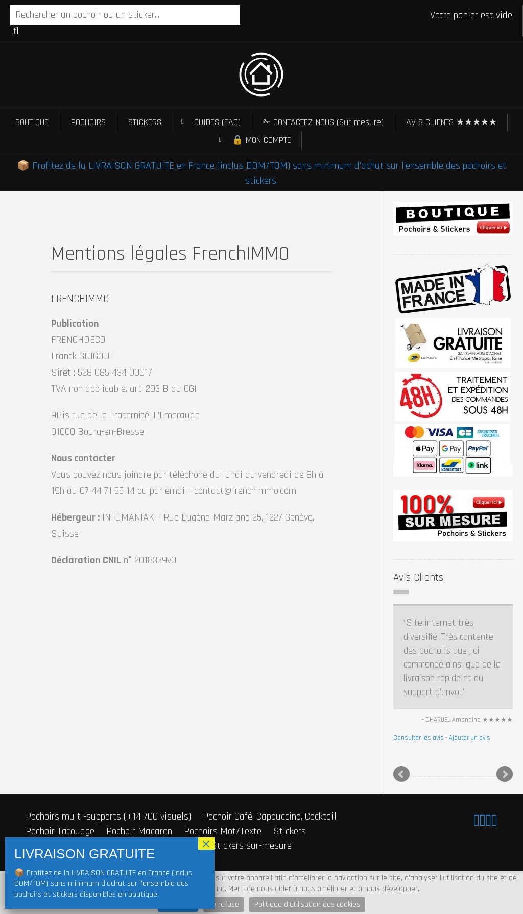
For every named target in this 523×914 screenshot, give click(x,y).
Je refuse (223, 904)
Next (504, 774)
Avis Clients (418, 577)
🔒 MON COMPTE (261, 140)
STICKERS (144, 122)
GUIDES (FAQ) (217, 122)
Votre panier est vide (471, 15)
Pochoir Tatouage (60, 831)
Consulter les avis (418, 738)
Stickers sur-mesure (251, 845)
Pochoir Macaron (139, 831)
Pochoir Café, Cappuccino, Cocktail (270, 816)
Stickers (289, 831)
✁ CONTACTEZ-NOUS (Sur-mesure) (323, 122)
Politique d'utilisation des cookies (307, 904)
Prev (401, 774)
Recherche (16, 30)
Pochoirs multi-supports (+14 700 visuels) (108, 816)
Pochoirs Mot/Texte (223, 831)
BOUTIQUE (32, 122)
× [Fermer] (206, 843)
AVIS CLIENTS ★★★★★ (451, 122)
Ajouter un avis (469, 738)
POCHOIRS (88, 122)
